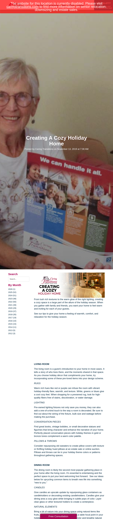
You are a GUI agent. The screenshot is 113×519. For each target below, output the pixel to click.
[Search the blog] (18, 279)
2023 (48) (12, 299)
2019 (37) (12, 311)
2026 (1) (11, 289)
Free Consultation (58, 516)
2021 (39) (12, 305)
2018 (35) (12, 314)
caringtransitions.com (22, 7)
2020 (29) (12, 308)
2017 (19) (12, 318)
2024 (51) (12, 295)
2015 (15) (12, 324)
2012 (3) (11, 333)
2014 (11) (12, 327)
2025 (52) (12, 292)
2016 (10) (12, 321)
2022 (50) (12, 302)
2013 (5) (11, 330)
